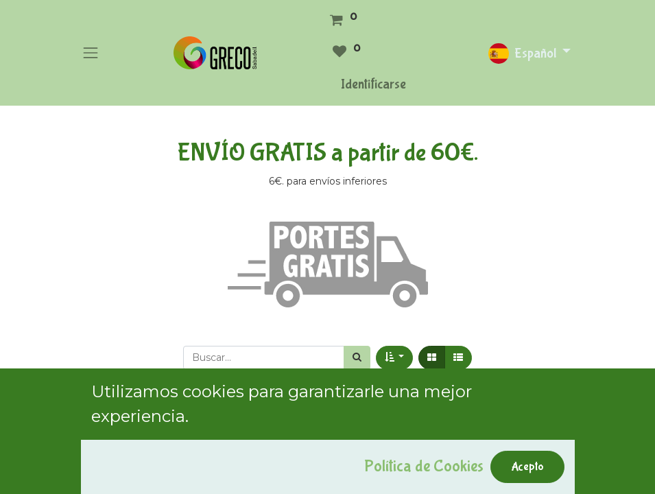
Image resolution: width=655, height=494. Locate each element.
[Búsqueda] (357, 358)
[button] (395, 358)
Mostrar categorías (137, 422)
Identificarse (373, 84)
